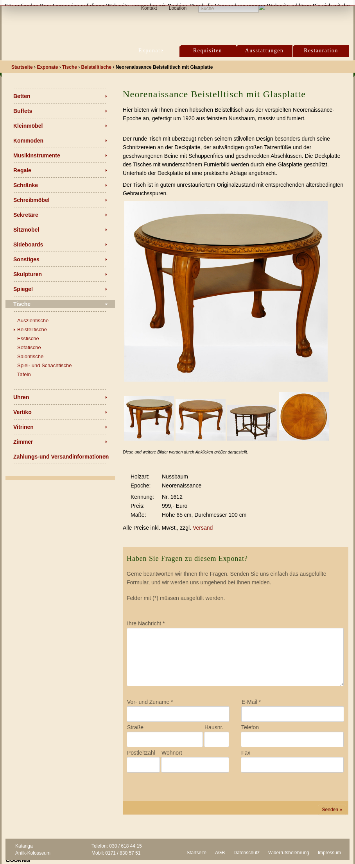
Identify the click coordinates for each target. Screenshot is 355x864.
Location (177, 8)
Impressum (329, 852)
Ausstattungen (264, 51)
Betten (21, 96)
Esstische (28, 338)
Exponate (150, 51)
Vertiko (22, 412)
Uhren (21, 397)
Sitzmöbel (26, 230)
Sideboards (28, 244)
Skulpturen (27, 274)
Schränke (25, 185)
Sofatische (29, 347)
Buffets (22, 111)
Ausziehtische (32, 320)
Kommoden (28, 140)
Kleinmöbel (28, 126)
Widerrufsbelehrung (288, 852)
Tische (21, 304)
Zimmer (23, 442)
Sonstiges (26, 259)
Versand (203, 528)
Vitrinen (23, 427)
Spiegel (23, 289)
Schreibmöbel (31, 200)
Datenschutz (246, 852)
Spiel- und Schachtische (44, 365)
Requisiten (207, 51)
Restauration (321, 51)
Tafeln (24, 374)
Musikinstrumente (36, 155)
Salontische (30, 356)
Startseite (196, 852)
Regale (22, 170)
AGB (220, 852)
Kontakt (149, 8)
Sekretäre (25, 215)
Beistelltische (32, 329)
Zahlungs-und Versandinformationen (61, 456)
